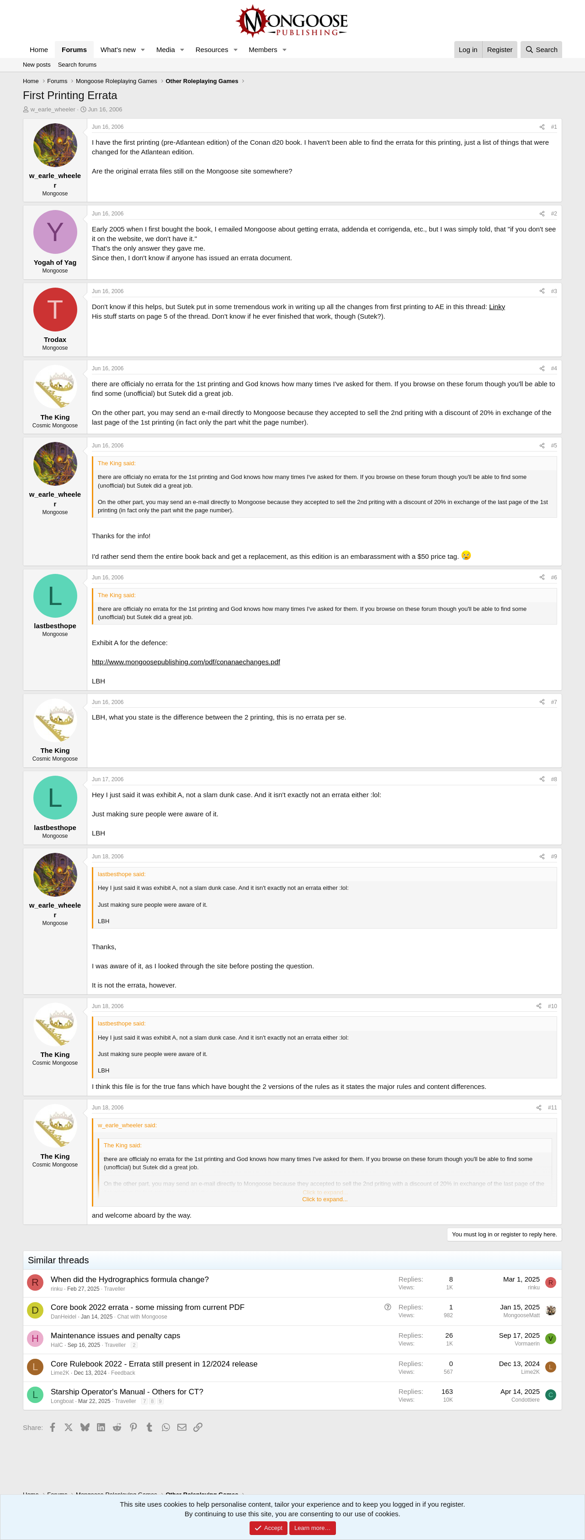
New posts (37, 64)
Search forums (77, 64)
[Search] (541, 49)
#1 (554, 127)
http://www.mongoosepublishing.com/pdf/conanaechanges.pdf (186, 662)
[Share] (542, 127)
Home (39, 49)
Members (263, 49)
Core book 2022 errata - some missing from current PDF (148, 1307)
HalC (57, 1345)
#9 (554, 856)
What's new (118, 49)
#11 (552, 1107)
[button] (143, 49)
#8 (554, 779)
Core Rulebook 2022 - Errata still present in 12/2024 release (154, 1364)
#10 (552, 1006)
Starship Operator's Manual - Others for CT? (127, 1392)
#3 (554, 291)
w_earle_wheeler (53, 109)
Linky (497, 306)
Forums (74, 49)
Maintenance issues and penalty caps (116, 1335)
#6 (554, 577)
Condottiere (525, 1400)
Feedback (123, 1373)
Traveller (114, 1289)
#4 (554, 368)
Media (165, 49)
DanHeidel (63, 1317)
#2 (554, 213)
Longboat (62, 1401)
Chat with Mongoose (142, 1317)
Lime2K (60, 1373)
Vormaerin (527, 1343)
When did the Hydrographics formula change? (130, 1279)
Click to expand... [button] (325, 1199)
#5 (554, 445)
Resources (212, 49)
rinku (57, 1289)
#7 (554, 702)
